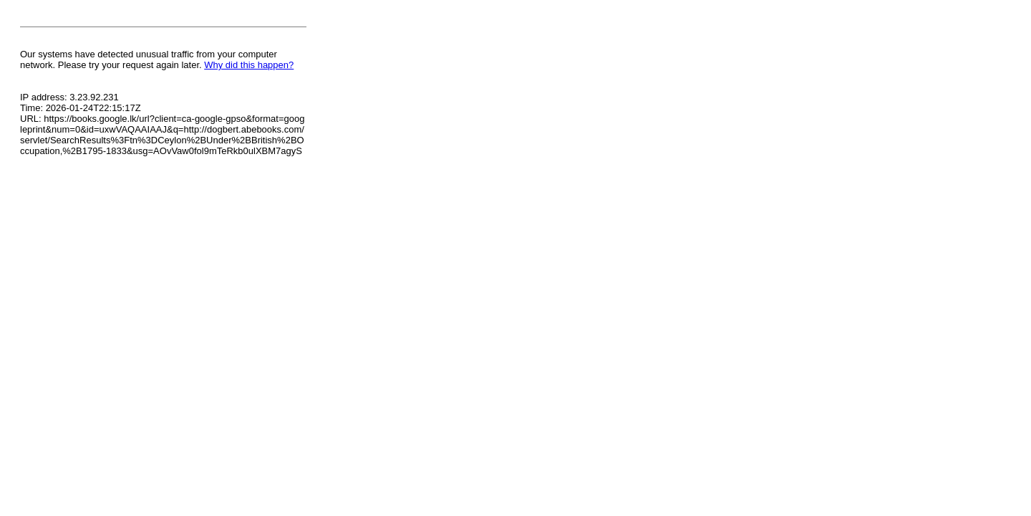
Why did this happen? (249, 64)
